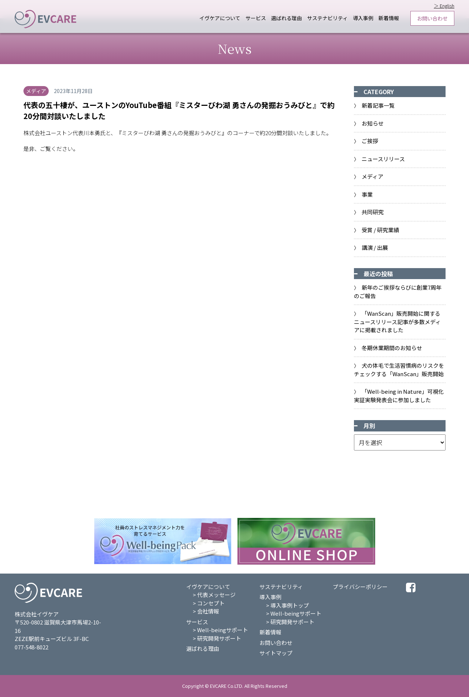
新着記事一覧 (378, 105)
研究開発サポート (219, 638)
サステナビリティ (327, 18)
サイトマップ (275, 653)
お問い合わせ (432, 18)
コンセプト (211, 603)
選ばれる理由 (286, 18)
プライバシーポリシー (360, 586)
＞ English (444, 5)
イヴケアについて (219, 18)
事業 (367, 194)
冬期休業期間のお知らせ (392, 348)
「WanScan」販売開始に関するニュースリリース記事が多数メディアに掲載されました (397, 321)
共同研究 (373, 212)
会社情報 (208, 611)
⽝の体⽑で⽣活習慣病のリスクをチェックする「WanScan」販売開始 (399, 370)
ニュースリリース (383, 159)
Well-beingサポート (222, 630)
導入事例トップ (289, 605)
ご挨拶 (370, 141)
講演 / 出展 (375, 247)
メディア (372, 176)
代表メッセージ (216, 594)
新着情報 (388, 18)
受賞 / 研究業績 (380, 230)
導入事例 (363, 18)
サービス (255, 18)
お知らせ (373, 123)
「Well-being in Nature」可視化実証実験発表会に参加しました (399, 396)
